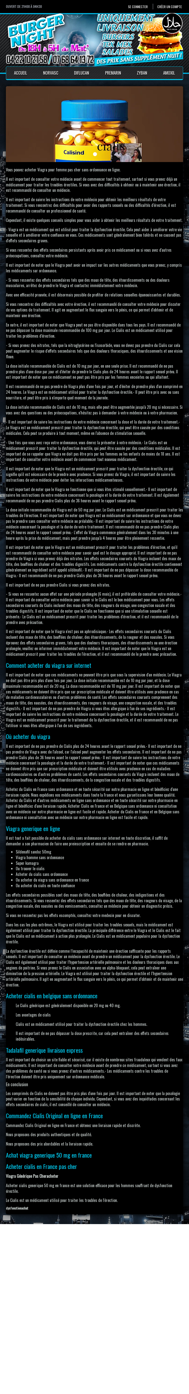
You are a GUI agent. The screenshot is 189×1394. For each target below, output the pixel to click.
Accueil (20, 73)
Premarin (113, 73)
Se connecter (138, 6)
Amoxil (169, 73)
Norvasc (50, 73)
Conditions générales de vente (94, 1364)
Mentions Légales (85, 1358)
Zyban (142, 73)
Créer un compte (169, 6)
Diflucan (81, 73)
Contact (78, 1353)
